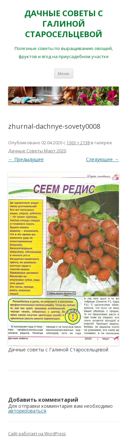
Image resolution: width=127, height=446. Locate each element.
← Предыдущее (26, 159)
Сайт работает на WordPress (37, 434)
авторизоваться (27, 410)
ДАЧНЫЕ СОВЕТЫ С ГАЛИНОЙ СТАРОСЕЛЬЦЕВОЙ (63, 24)
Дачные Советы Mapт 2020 (37, 151)
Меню (63, 73)
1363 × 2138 (78, 143)
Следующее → (102, 159)
